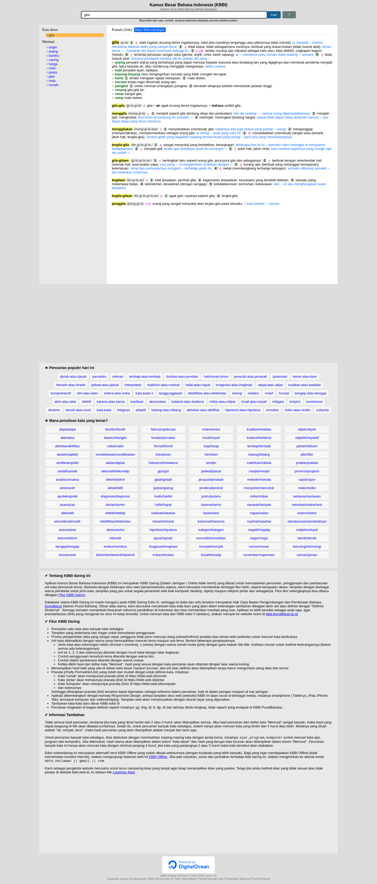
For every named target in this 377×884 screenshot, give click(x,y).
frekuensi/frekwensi (163, 463)
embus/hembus (115, 546)
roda (52, 81)
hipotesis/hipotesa (163, 530)
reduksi (253, 393)
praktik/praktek (307, 463)
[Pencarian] (174, 14)
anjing (53, 51)
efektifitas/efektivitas (115, 521)
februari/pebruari (163, 429)
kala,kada (104, 410)
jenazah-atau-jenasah (250, 376)
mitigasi (278, 402)
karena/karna (211, 505)
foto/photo (163, 454)
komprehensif (61, 393)
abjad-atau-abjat (270, 385)
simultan (272, 410)
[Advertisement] (222, 242)
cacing (54, 60)
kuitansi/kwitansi (259, 438)
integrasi (123, 410)
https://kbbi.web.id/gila (149, 30)
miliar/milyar (259, 496)
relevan (118, 376)
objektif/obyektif (307, 438)
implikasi (136, 402)
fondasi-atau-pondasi (182, 376)
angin (53, 47)
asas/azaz (67, 505)
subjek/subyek (307, 530)
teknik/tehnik (306, 538)
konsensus (314, 402)
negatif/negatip (259, 530)
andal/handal (67, 471)
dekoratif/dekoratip (115, 471)
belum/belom (67, 538)
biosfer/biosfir (115, 429)
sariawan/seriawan (307, 496)
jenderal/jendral (211, 488)
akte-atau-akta (65, 402)
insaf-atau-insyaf (254, 402)
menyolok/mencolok (259, 488)
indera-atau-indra (117, 393)
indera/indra (211, 429)
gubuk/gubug (163, 488)
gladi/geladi (163, 479)
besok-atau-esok (78, 410)
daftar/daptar (115, 463)
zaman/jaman (307, 555)
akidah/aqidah (67, 454)
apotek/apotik (67, 496)
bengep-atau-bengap (310, 393)
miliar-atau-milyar (223, 402)
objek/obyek (307, 429)
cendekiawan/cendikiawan (115, 454)
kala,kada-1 (144, 393)
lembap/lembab (259, 446)
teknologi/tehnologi (307, 546)
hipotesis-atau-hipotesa (242, 410)
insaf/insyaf (211, 438)
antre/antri (67, 488)
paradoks (99, 376)
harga (53, 64)
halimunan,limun (216, 376)
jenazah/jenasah (211, 479)
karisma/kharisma (211, 521)
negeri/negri (259, 538)
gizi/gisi (163, 471)
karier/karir (211, 513)
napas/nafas (259, 513)
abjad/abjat (67, 429)
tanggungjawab (170, 393)
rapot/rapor (307, 479)
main (52, 68)
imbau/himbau (163, 555)
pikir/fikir (307, 454)
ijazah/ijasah (163, 538)
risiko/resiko (307, 488)
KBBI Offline (158, 757)
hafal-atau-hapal (197, 385)
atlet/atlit (67, 513)
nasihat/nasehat (259, 521)
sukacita (322, 410)
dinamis (54, 410)
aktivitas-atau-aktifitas (203, 410)
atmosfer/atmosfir (67, 521)
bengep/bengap (67, 546)
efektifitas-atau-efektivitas (207, 393)
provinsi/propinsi (307, 471)
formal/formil (163, 446)
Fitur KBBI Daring (72, 595)
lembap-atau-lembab (144, 376)
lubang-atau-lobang (166, 410)
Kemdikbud (53, 606)
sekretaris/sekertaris (307, 505)
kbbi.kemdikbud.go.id (282, 614)
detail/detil (115, 488)
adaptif (141, 410)
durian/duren (115, 505)
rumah (53, 85)
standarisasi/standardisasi (307, 521)
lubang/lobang (259, 454)
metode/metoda (259, 479)
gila (51, 35)
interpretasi (133, 385)
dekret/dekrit (115, 479)
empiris (295, 402)
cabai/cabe (115, 446)
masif (269, 393)
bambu (54, 56)
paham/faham (307, 446)
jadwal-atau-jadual (105, 385)
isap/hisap (211, 446)
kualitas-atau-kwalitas (305, 385)
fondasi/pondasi (163, 438)
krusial (284, 393)
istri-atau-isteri (87, 393)
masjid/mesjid (259, 471)
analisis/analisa (67, 479)
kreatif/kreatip (211, 555)
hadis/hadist (163, 496)
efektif (86, 402)
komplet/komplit (211, 546)
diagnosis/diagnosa (115, 496)
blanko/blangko (115, 438)
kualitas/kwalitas (259, 429)
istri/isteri (211, 454)
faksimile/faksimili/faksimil (115, 555)
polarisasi (280, 376)
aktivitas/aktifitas (67, 446)
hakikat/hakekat (163, 513)
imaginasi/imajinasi (163, 546)
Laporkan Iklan (124, 773)
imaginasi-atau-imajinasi (234, 385)
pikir (52, 76)
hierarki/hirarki (163, 521)
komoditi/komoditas (211, 538)
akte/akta (67, 438)
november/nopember (259, 555)
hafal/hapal (163, 505)
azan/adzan (67, 530)
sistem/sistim (307, 513)
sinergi (237, 393)
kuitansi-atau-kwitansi (187, 402)
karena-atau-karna (111, 402)
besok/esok (67, 555)
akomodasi (157, 402)
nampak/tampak (259, 505)
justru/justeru (211, 496)
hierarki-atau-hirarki (70, 385)
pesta (53, 72)
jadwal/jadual (211, 471)
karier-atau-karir (305, 376)
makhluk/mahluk (259, 463)
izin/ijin (211, 463)
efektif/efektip (115, 513)
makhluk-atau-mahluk (163, 385)
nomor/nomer (259, 546)
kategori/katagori (211, 530)
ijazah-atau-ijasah (73, 376)
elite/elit (115, 538)
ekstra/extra (115, 530)
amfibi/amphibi (68, 463)
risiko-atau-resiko (298, 410)
